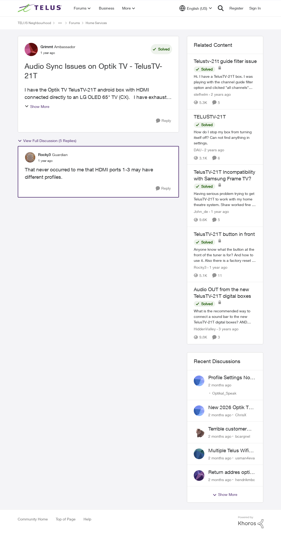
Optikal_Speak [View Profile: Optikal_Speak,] (224, 393)
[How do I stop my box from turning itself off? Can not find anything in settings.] (225, 137)
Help (87, 519)
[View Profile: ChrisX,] (199, 410)
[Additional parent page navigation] (60, 23)
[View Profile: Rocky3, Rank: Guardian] (30, 157)
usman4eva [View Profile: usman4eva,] (245, 458)
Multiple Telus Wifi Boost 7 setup (228, 450)
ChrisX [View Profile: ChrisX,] (240, 414)
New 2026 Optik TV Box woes (230, 407)
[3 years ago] (227, 329)
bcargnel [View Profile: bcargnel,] (242, 436)
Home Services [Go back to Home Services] (96, 23)
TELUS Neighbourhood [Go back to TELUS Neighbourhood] (34, 23)
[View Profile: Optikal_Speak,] (199, 381)
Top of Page (66, 519)
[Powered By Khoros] (251, 522)
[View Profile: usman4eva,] (199, 454)
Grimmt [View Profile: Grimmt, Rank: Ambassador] (46, 46)
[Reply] (163, 120)
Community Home (33, 519)
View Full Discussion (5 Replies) (47, 140)
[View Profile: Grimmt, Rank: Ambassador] (31, 49)
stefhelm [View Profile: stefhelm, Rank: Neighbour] (201, 94)
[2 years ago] (220, 94)
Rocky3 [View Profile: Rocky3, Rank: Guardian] (44, 154)
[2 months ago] (219, 385)
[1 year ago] (219, 211)
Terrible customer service (227, 429)
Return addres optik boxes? (230, 472)
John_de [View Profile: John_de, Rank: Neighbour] (201, 211)
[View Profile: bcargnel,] (199, 432)
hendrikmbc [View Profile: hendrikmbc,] (245, 479)
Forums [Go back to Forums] (74, 23)
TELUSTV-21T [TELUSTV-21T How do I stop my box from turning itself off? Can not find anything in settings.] (210, 117)
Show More (37, 106)
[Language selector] (195, 8)
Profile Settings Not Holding (230, 377)
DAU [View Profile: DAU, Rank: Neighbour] (197, 149)
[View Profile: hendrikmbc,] (199, 475)
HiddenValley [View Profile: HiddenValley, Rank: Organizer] (205, 329)
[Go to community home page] (40, 8)
